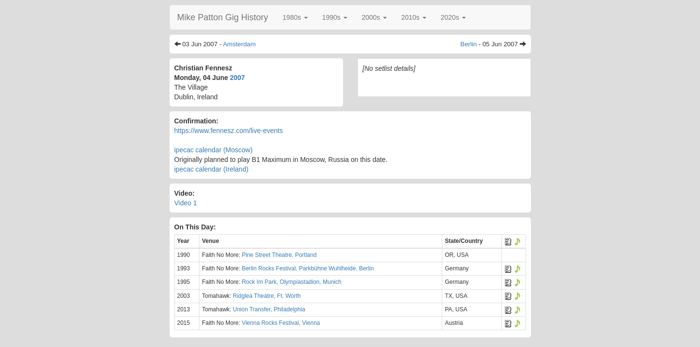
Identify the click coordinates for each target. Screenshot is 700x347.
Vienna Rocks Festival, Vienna (281, 323)
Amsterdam (239, 44)
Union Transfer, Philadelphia (269, 309)
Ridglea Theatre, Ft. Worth (267, 296)
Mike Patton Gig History (222, 17)
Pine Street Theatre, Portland (279, 255)
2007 (237, 77)
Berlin (469, 44)
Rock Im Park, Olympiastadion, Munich (292, 282)
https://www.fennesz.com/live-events (228, 130)
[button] (295, 17)
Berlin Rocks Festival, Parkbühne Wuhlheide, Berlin (308, 268)
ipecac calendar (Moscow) (213, 150)
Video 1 (185, 203)
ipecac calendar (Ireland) (211, 169)
